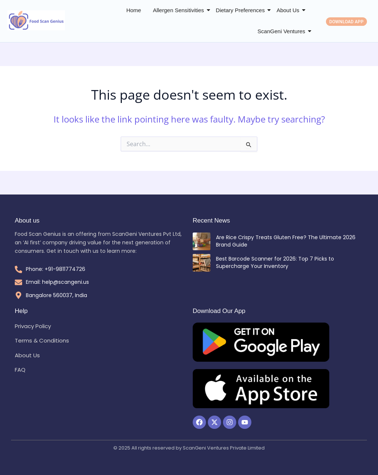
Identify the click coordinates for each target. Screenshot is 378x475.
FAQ (20, 370)
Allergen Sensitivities (178, 10)
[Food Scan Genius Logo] (36, 20)
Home (133, 10)
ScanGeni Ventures (281, 31)
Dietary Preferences (240, 10)
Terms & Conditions (42, 340)
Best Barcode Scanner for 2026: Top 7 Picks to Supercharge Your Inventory (275, 262)
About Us (287, 10)
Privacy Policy (33, 326)
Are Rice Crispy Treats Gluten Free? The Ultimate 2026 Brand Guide (285, 241)
